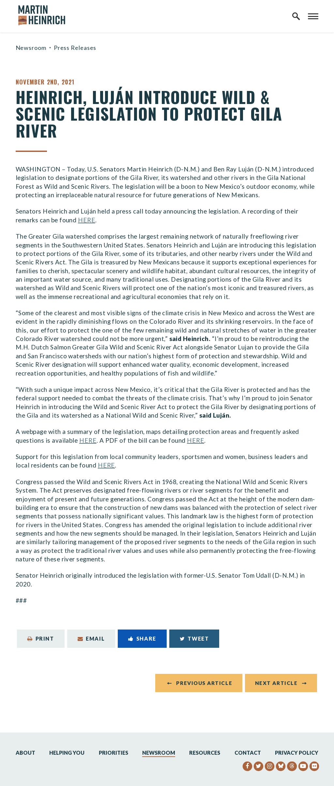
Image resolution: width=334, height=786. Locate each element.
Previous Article (204, 683)
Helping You (66, 752)
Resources (204, 752)
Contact (248, 752)
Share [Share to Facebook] (142, 638)
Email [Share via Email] (91, 638)
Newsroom (31, 47)
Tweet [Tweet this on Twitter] (194, 638)
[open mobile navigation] (313, 16)
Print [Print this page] (40, 638)
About (25, 752)
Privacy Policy (296, 752)
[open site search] (296, 16)
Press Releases (75, 47)
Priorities (113, 752)
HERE (86, 220)
